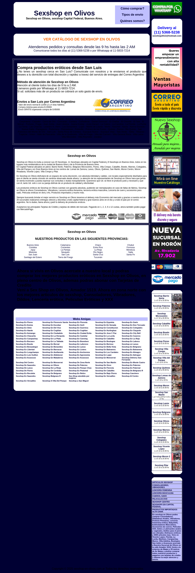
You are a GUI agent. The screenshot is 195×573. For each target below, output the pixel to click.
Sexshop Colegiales (161, 438)
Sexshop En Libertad (25, 349)
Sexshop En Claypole (131, 330)
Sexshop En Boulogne (105, 341)
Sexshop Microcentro (161, 314)
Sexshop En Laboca (131, 341)
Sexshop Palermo (161, 306)
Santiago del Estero (33, 257)
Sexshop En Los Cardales (106, 352)
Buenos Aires (33, 245)
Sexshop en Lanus (130, 344)
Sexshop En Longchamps (27, 352)
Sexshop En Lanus (77, 347)
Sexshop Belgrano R (51, 376)
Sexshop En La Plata (51, 339)
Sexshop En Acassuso (26, 358)
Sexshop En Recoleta (25, 373)
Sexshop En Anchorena (79, 352)
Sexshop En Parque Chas (80, 368)
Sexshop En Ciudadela (52, 333)
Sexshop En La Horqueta (53, 336)
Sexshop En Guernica (78, 328)
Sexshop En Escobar (51, 325)
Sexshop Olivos (161, 421)
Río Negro (98, 252)
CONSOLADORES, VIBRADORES (160, 486)
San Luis (65, 254)
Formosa (131, 247)
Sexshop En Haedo (24, 330)
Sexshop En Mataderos (52, 358)
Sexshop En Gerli (76, 325)
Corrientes (65, 247)
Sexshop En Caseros (131, 336)
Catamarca (65, 245)
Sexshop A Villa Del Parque (54, 381)
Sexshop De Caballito (104, 371)
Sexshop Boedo (161, 332)
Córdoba (33, 247)
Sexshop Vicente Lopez (161, 447)
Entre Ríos (98, 247)
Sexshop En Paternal (131, 368)
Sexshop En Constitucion (106, 328)
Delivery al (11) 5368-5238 (167, 30)
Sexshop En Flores (24, 322)
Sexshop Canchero (130, 373)
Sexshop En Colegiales (132, 328)
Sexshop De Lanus (24, 368)
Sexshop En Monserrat (105, 358)
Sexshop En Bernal (50, 344)
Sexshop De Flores (24, 371)
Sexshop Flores (161, 341)
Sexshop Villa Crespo (161, 350)
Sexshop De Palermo (78, 365)
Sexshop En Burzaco (25, 341)
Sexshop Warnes (161, 430)
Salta (130, 252)
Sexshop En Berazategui (27, 347)
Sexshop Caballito (161, 323)
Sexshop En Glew (23, 328)
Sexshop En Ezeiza (24, 325)
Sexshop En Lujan (103, 355)
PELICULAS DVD (159, 499)
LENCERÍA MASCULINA (163, 493)
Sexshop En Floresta (78, 322)
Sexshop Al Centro (130, 376)
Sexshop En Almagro (131, 352)
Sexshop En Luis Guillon (27, 355)
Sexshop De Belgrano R (132, 371)
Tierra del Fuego (65, 257)
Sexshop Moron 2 (161, 456)
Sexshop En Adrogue (131, 355)
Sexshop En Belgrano (131, 347)
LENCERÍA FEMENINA (162, 490)
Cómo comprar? (132, 8)
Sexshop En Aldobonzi (52, 355)
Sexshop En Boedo (24, 344)
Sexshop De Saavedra (25, 365)
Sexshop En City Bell (131, 333)
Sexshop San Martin (161, 393)
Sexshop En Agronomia (79, 355)
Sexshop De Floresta (104, 368)
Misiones (33, 252)
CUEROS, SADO (159, 496)
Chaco (98, 245)
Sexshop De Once (103, 365)
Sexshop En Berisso (104, 344)
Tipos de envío (132, 14)
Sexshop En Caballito (104, 339)
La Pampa (65, 250)
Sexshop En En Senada (105, 325)
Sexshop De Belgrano (52, 373)
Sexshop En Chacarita (26, 336)
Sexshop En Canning (78, 339)
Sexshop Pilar (161, 465)
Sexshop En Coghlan (51, 330)
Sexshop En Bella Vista (105, 347)
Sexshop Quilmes (161, 368)
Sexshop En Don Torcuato (133, 325)
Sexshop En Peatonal (78, 371)
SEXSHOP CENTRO (161, 502)
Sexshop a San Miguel (79, 381)
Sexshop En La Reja (131, 339)
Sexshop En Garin (130, 322)
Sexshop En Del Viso (51, 328)
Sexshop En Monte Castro (133, 362)
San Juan (33, 254)
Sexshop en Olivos (64, 13)
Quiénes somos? (132, 21)
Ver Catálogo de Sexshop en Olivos (81, 39)
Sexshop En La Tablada (52, 341)
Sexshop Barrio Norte (161, 297)
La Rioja (98, 250)
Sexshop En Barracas (52, 349)
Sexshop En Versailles (105, 376)
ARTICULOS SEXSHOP (162, 482)
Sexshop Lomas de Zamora (161, 376)
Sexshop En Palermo (131, 365)
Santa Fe (130, 254)
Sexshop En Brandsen (79, 341)
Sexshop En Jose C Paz (105, 333)
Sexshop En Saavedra (25, 376)
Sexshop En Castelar (78, 336)
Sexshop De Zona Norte (79, 362)
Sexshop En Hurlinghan (105, 330)
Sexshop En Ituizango (25, 333)
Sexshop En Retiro (77, 373)
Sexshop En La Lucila (105, 336)
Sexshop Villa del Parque (161, 359)
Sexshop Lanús (161, 403)
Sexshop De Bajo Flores (106, 373)
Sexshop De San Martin (105, 362)
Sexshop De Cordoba (51, 371)
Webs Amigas (82, 319)
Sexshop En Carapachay (27, 339)
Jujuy (32, 250)
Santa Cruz (98, 254)
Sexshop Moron (161, 385)
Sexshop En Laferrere (78, 344)
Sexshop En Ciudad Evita (80, 333)
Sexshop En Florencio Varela (55, 322)
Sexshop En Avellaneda (52, 352)
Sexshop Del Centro (25, 362)
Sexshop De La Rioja (51, 368)
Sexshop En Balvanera (105, 349)
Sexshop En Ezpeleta (104, 322)
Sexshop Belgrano (161, 412)
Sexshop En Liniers (77, 349)
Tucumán (98, 257)
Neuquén (65, 252)
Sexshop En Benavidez (52, 347)
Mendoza (130, 250)
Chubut (130, 245)
